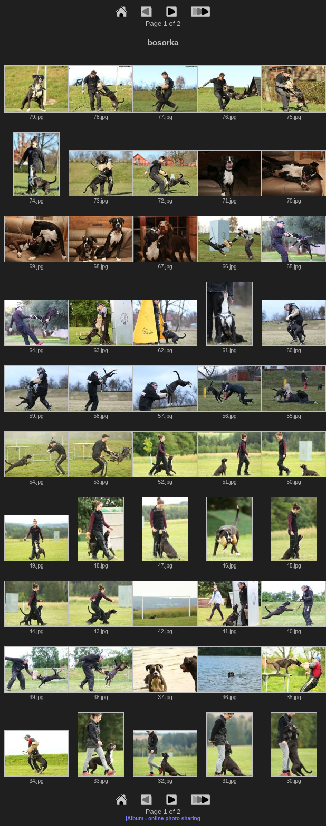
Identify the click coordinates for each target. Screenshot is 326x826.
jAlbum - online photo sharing (163, 818)
